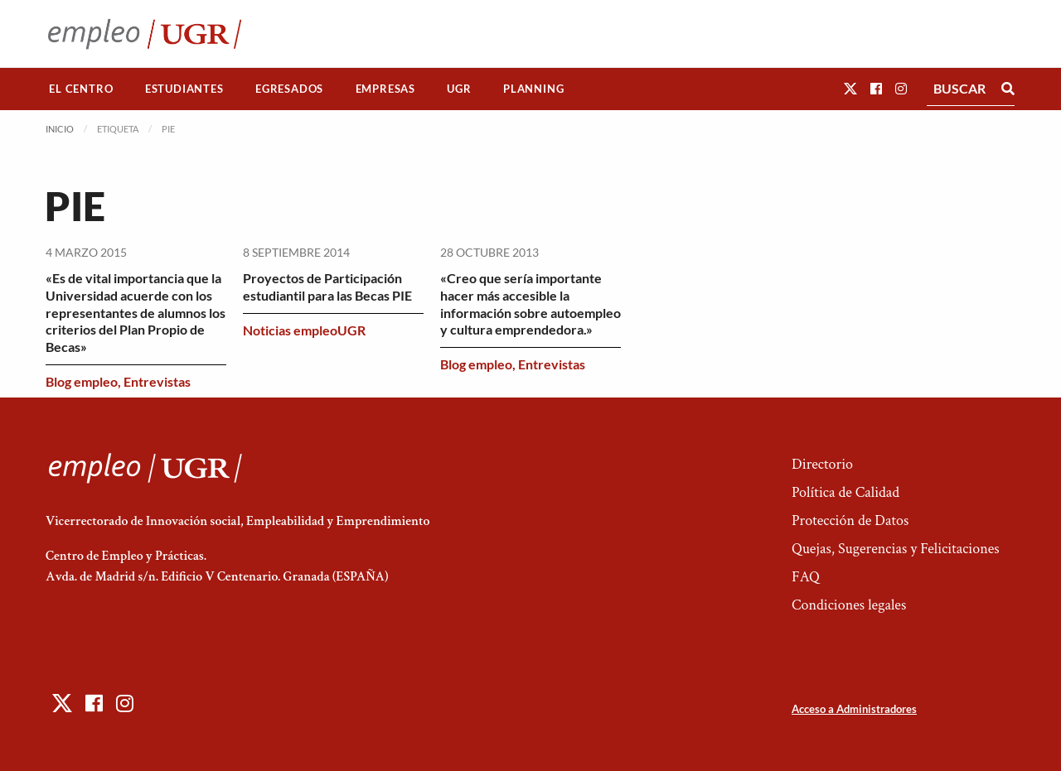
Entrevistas (157, 381)
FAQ (806, 576)
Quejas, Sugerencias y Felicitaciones (896, 548)
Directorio (822, 464)
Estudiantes (184, 88)
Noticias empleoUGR (304, 330)
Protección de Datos (850, 520)
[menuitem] (81, 89)
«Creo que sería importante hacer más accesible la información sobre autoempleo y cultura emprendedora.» (530, 303)
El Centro (81, 88)
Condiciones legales (849, 604)
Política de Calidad (845, 492)
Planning (533, 88)
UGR (459, 88)
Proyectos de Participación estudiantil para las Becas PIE (327, 286)
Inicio (60, 128)
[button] (850, 88)
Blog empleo (82, 381)
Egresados (289, 88)
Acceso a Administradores (854, 709)
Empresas (385, 88)
